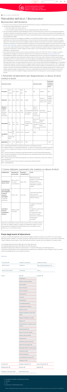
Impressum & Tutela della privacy (14, 384)
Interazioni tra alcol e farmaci (26, 341)
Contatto (7, 381)
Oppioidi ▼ (40, 367)
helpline (35, 2)
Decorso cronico (23, 309)
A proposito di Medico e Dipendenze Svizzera (17, 379)
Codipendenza (22, 300)
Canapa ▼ (40, 276)
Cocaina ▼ (4, 364)
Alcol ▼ (21, 276)
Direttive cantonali (42, 262)
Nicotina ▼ (22, 367)
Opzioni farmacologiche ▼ (25, 344)
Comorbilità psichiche (24, 303)
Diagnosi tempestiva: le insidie (26, 317)
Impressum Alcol (23, 360)
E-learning (22, 270)
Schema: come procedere (25, 281)
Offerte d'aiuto (5, 265)
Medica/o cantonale (25, 262)
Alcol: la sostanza (23, 290)
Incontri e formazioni (7, 270)
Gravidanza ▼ (22, 338)
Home (3, 276)
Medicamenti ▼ (5, 367)
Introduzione (22, 278)
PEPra (38, 270)
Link (6, 383)
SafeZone (22, 265)
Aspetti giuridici (23, 294)
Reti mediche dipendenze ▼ (44, 265)
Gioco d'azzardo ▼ (42, 364)
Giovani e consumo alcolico (26, 332)
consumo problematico (54, 53)
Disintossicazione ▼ (24, 329)
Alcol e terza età (23, 287)
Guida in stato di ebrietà (25, 335)
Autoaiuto (21, 297)
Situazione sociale (23, 351)
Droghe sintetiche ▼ (25, 364)
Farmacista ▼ (5, 262)
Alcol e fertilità (22, 284)
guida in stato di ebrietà (9, 45)
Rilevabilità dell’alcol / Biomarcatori (27, 348)
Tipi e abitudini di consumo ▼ (26, 357)
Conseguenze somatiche (25, 306)
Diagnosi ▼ (22, 321)
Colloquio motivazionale (8, 371)
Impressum (4, 256)
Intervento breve (24, 371)
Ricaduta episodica (24, 354)
